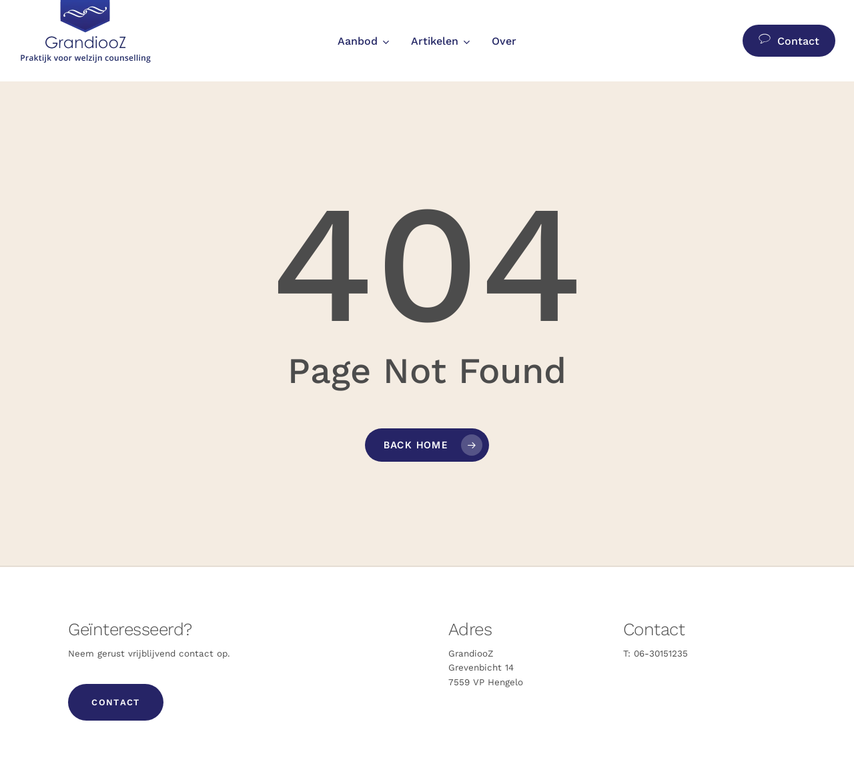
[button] (115, 702)
